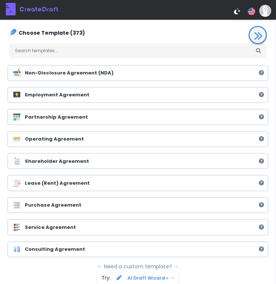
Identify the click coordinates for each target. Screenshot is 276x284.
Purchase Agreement (138, 205)
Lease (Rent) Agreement (138, 183)
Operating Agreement (138, 139)
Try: (135, 277)
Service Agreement (138, 227)
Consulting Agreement (138, 249)
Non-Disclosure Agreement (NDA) (138, 73)
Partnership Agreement (138, 116)
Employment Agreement (138, 95)
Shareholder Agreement (138, 161)
